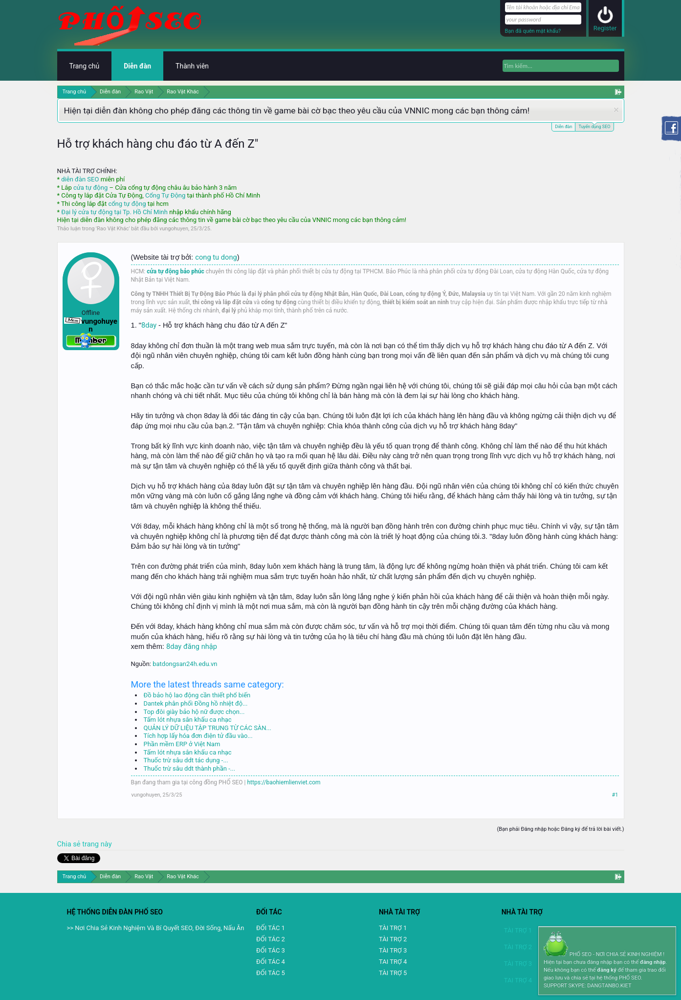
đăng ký (606, 970)
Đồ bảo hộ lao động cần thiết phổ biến (197, 695)
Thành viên (192, 66)
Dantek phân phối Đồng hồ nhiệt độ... (196, 703)
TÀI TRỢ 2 (393, 939)
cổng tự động (127, 203)
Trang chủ (84, 66)
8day (149, 325)
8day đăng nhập (191, 646)
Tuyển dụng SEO (594, 126)
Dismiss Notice (616, 109)
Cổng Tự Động (165, 195)
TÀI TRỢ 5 (393, 973)
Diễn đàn (563, 126)
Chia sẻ (70, 844)
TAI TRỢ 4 (393, 961)
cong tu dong (216, 257)
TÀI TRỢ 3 (393, 950)
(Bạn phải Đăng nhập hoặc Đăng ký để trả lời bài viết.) (560, 829)
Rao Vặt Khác (113, 228)
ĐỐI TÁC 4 (270, 961)
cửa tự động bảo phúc (175, 271)
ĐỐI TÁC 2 (270, 939)
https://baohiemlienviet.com (284, 782)
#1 (615, 795)
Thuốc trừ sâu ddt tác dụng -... (186, 760)
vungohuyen (173, 228)
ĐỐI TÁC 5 (270, 973)
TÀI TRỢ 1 (393, 928)
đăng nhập (652, 962)
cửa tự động (90, 187)
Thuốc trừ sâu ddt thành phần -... (190, 768)
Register (605, 28)
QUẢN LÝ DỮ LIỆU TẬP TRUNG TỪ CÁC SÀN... (207, 728)
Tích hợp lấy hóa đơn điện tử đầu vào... (198, 735)
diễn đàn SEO (80, 179)
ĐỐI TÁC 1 (270, 928)
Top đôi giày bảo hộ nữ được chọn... (194, 711)
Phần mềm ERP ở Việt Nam (182, 744)
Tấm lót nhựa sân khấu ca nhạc (188, 719)
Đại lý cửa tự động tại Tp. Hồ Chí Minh (114, 212)
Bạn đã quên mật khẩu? (533, 31)
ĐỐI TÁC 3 (270, 950)
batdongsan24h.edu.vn (185, 663)
